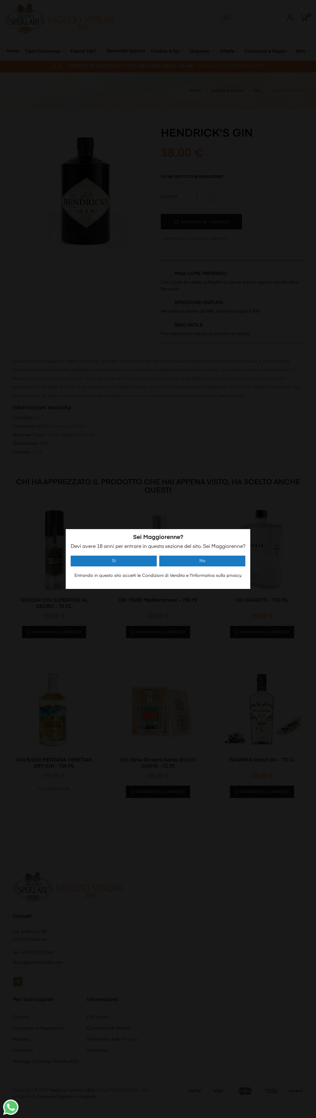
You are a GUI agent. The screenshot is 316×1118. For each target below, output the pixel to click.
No (202, 561)
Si (114, 561)
